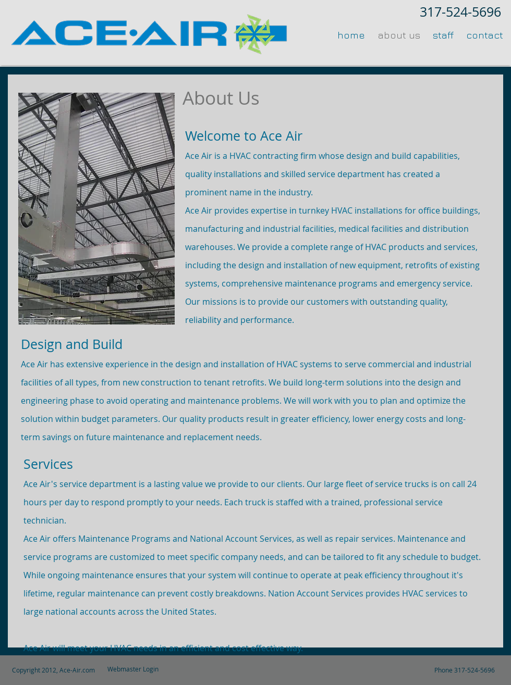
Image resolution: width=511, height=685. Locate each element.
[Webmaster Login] (133, 669)
